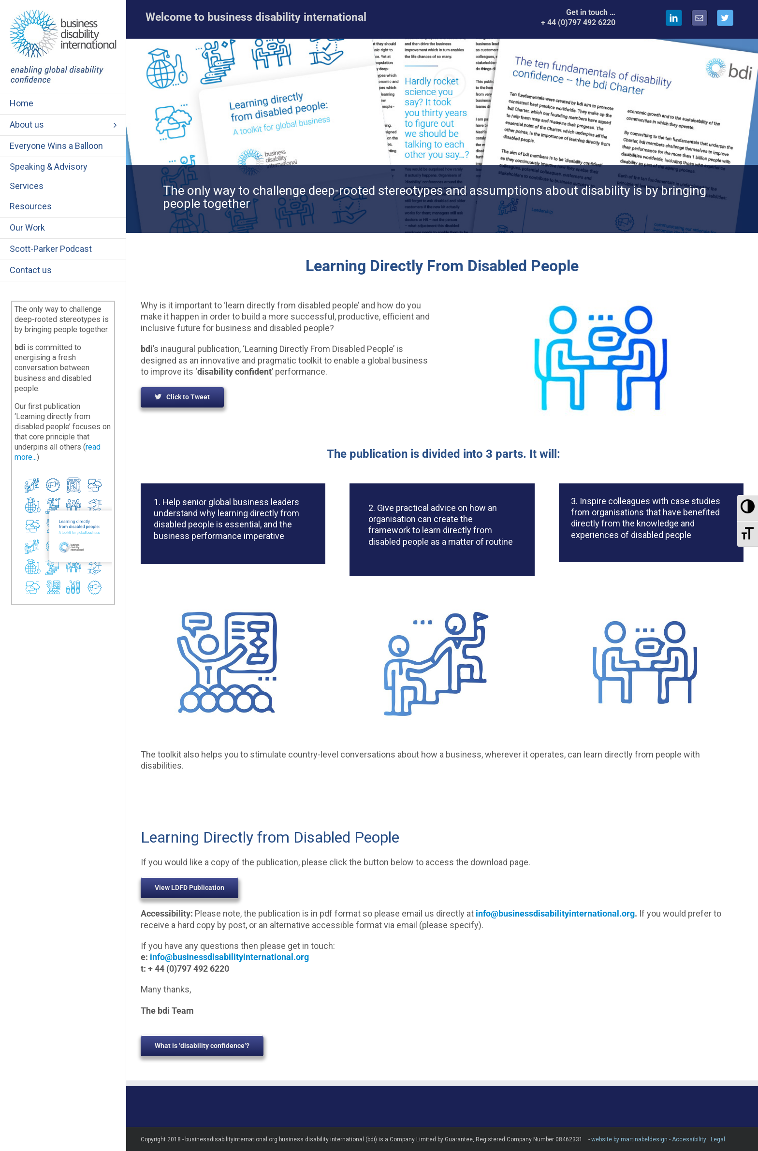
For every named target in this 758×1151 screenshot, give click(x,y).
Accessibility (689, 1139)
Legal (718, 1139)
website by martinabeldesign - (631, 1139)
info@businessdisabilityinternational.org (555, 913)
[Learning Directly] (63, 475)
